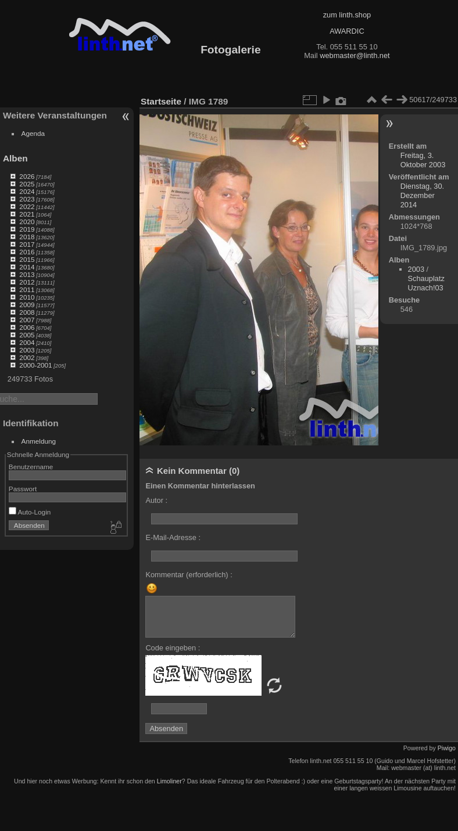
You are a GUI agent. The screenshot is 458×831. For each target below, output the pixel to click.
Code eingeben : (172, 647)
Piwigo (447, 747)
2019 (26, 229)
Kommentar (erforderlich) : (188, 574)
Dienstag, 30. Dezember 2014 (422, 195)
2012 (26, 282)
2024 (26, 191)
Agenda (33, 133)
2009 (26, 304)
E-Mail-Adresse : (173, 537)
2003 (26, 350)
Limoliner (169, 781)
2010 (26, 297)
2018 (26, 236)
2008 (26, 312)
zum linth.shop (347, 14)
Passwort (23, 488)
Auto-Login (30, 512)
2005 (26, 335)
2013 (26, 274)
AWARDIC (347, 31)
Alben (15, 158)
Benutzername (31, 466)
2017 (26, 244)
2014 (26, 267)
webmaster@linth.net (354, 55)
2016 (26, 252)
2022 (26, 206)
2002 (26, 357)
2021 (26, 214)
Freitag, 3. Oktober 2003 (423, 160)
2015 (26, 259)
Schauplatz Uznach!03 (426, 283)
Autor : (156, 500)
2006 (26, 327)
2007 (26, 319)
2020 (26, 221)
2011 (26, 289)
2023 (26, 199)
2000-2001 (35, 365)
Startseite (161, 101)
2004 (26, 342)
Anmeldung (39, 441)
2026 (26, 176)
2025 (26, 184)
